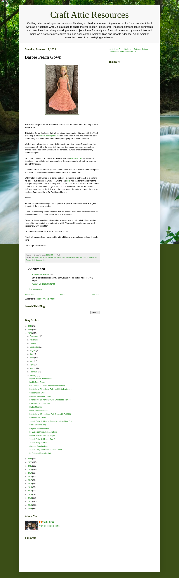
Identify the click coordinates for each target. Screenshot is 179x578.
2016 (30, 484)
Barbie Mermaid (35, 407)
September (34, 347)
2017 (30, 480)
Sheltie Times (48, 522)
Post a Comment (35, 289)
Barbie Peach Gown (37, 418)
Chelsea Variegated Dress (39, 396)
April (32, 365)
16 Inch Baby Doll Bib (38, 443)
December (34, 336)
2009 (30, 509)
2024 (30, 333)
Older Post (95, 295)
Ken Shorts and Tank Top (39, 403)
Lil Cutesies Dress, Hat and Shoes (43, 432)
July (32, 354)
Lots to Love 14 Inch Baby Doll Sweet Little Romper (50, 400)
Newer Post (29, 295)
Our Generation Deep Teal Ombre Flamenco (47, 386)
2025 (30, 330)
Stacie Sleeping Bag (37, 425)
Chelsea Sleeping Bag (38, 446)
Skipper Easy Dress (37, 393)
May (32, 361)
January (33, 375)
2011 (30, 501)
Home (62, 295)
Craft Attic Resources (89, 15)
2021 (30, 466)
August (33, 350)
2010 (30, 505)
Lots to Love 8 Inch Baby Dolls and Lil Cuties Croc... (50, 389)
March (32, 368)
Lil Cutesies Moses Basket (40, 453)
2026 (30, 326)
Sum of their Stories (40, 274)
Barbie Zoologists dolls (49, 136)
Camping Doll (76, 158)
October (33, 343)
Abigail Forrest (37, 257)
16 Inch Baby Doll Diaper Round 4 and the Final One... (51, 421)
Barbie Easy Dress (36, 382)
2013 (30, 494)
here (68, 181)
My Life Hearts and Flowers (40, 378)
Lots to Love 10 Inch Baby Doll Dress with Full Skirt (50, 414)
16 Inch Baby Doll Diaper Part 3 (42, 439)
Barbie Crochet (59, 257)
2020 (30, 469)
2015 (30, 487)
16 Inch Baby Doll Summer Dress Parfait (45, 450)
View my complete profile (49, 526)
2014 (30, 491)
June (32, 358)
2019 (30, 473)
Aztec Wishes (48, 257)
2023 (30, 459)
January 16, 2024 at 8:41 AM (43, 284)
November (34, 340)
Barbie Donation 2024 (74, 257)
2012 (30, 498)
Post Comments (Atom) (45, 299)
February (34, 372)
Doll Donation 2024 (90, 257)
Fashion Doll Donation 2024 (36, 260)
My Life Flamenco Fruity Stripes (42, 435)
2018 (30, 477)
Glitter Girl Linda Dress (38, 411)
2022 (30, 462)
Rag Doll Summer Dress (39, 428)
